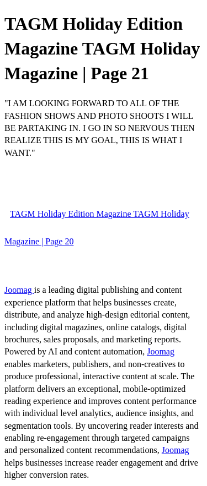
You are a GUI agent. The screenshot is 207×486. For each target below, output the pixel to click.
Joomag (19, 289)
